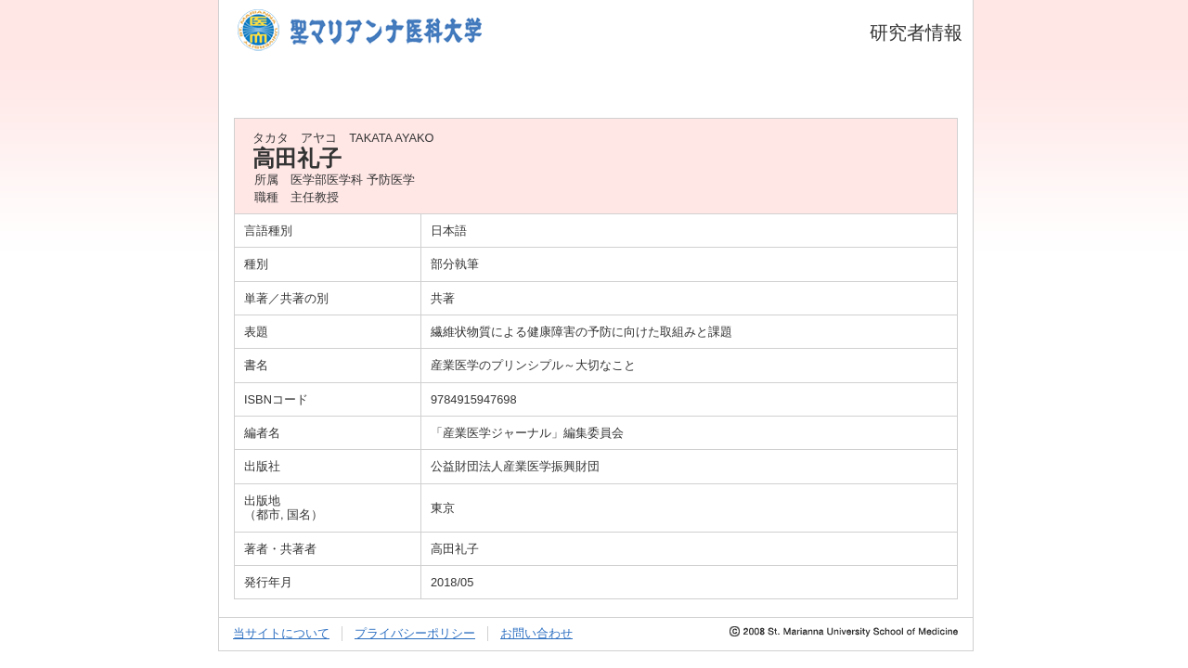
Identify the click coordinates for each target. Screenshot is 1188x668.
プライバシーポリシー (415, 633)
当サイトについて (281, 633)
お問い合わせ (536, 633)
